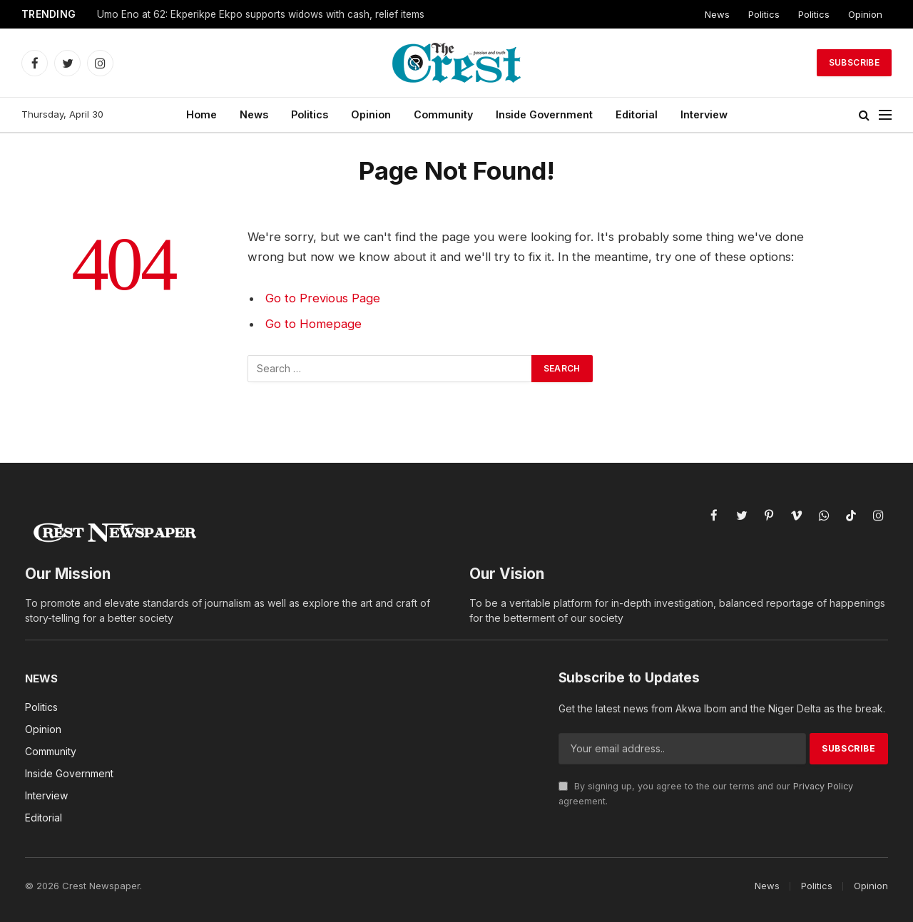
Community (443, 114)
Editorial (637, 114)
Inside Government (544, 114)
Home (201, 114)
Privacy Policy (823, 786)
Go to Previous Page (322, 298)
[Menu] (885, 115)
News (717, 14)
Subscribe (854, 62)
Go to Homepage (313, 324)
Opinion (865, 14)
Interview (704, 114)
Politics (764, 14)
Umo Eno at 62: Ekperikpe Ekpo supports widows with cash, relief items (260, 14)
